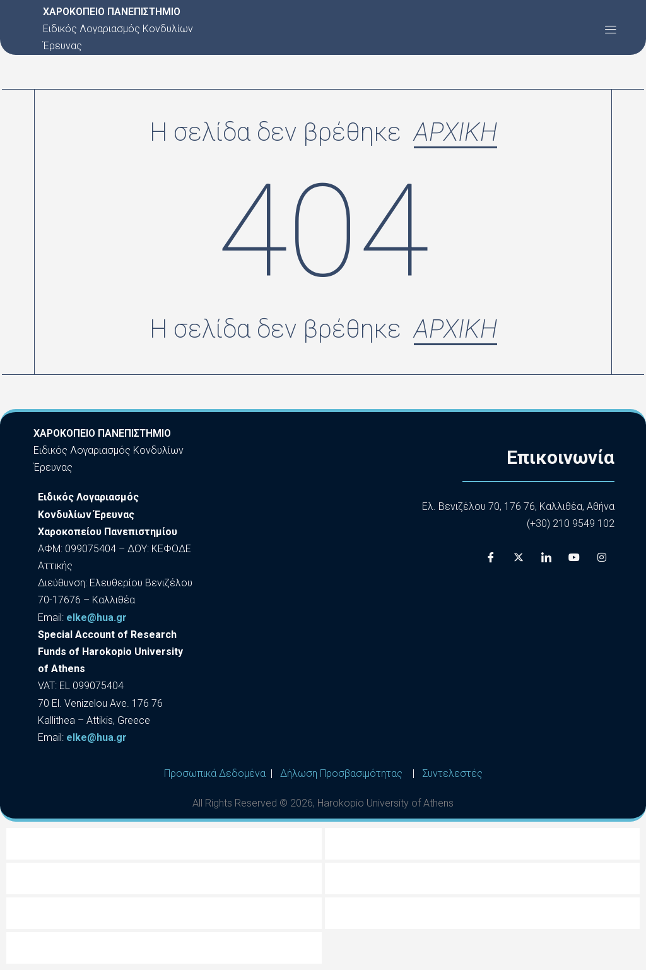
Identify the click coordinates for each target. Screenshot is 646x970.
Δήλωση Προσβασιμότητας (341, 773)
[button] (610, 28)
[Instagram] (601, 557)
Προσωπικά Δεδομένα (215, 773)
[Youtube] (574, 557)
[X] (518, 557)
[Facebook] (490, 557)
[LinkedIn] (546, 557)
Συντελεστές (452, 773)
